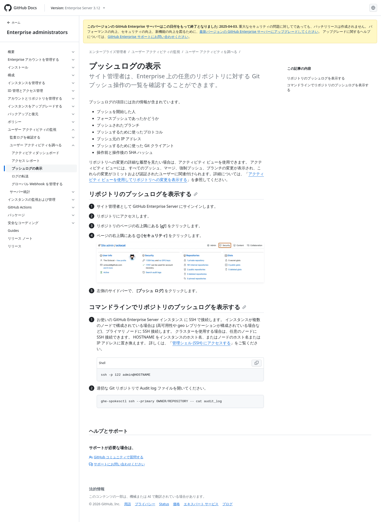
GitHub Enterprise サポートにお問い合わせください (148, 36)
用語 (127, 504)
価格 (176, 504)
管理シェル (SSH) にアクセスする (201, 343)
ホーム (13, 22)
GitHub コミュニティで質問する (116, 457)
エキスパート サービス (201, 504)
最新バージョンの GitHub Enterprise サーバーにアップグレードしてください (258, 31)
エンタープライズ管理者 (107, 51)
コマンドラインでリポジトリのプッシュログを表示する (167, 307)
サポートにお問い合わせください (117, 464)
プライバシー (145, 504)
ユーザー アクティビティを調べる (211, 51)
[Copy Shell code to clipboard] (256, 363)
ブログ (227, 504)
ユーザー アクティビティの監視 (155, 51)
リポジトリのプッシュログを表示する (143, 194)
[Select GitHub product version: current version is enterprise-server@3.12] (78, 8)
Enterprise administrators (37, 32)
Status (164, 504)
